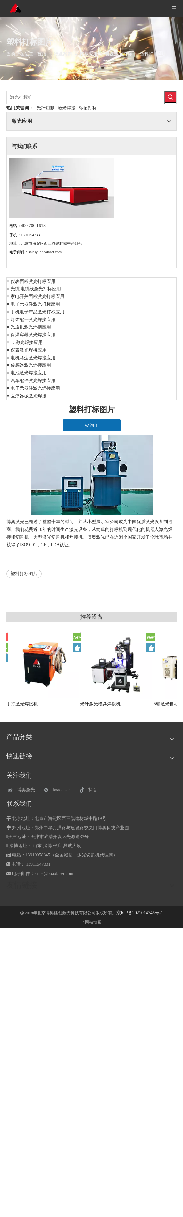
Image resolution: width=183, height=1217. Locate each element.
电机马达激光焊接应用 (33, 357)
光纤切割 (45, 108)
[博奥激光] (22, 790)
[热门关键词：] (170, 97)
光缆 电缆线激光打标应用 (36, 288)
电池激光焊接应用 (28, 372)
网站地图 (93, 922)
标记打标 (88, 108)
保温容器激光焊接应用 (33, 334)
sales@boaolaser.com (45, 252)
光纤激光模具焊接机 (100, 704)
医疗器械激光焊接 (28, 396)
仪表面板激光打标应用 (33, 281)
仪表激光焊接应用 (28, 350)
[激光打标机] (86, 97)
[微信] (58, 790)
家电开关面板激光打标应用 (37, 296)
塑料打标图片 (24, 573)
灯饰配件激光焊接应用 (33, 319)
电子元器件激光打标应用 (35, 304)
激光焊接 (67, 108)
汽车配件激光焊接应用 (33, 380)
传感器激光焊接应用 (31, 365)
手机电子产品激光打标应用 (37, 312)
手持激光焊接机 (22, 704)
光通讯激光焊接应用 (31, 327)
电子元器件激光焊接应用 (35, 388)
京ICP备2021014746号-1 (139, 912)
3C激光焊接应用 (27, 342)
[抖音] (94, 790)
